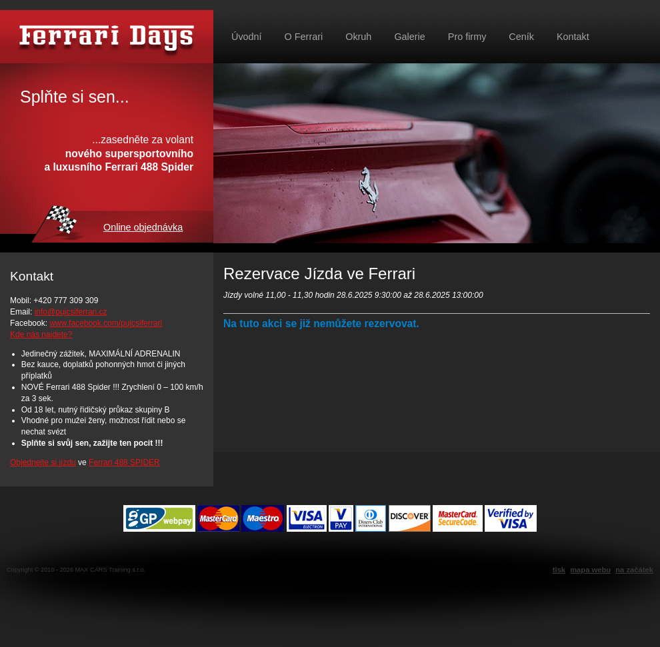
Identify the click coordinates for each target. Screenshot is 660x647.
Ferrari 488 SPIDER (124, 462)
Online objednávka (143, 227)
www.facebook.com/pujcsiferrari (105, 323)
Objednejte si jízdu (43, 462)
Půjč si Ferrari (106, 36)
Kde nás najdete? (41, 334)
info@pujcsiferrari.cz (71, 312)
